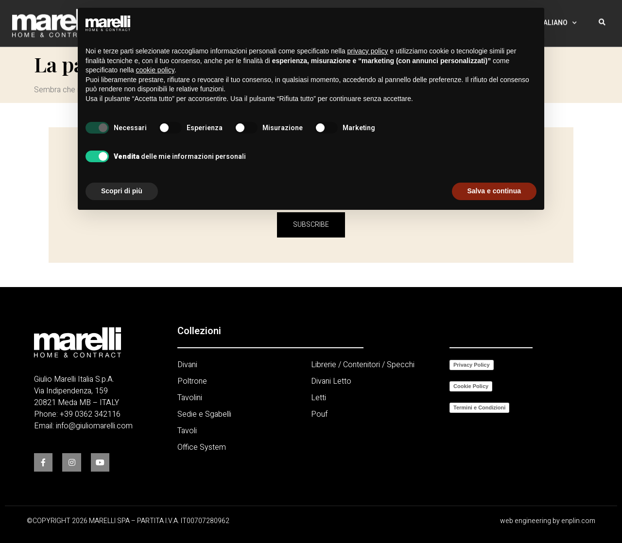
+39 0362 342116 (90, 414)
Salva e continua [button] (494, 191)
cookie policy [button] (155, 70)
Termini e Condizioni (479, 407)
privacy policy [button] (367, 51)
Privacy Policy (471, 365)
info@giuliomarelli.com (94, 426)
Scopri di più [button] (121, 191)
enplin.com (578, 521)
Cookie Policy (470, 386)
